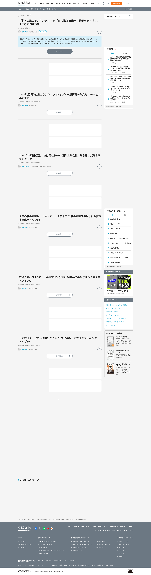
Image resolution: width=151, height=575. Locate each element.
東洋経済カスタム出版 (103, 544)
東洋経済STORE (43, 547)
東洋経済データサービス (78, 547)
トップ (35, 3)
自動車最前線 (114, 248)
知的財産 (54, 565)
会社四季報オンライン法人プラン (81, 544)
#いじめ (108, 308)
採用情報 (48, 561)
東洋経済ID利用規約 (84, 565)
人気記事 (110, 49)
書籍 (92, 3)
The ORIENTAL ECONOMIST (47, 541)
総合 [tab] (112, 53)
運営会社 (40, 561)
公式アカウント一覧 (60, 561)
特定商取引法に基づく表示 (68, 565)
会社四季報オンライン (45, 544)
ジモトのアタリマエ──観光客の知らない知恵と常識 (120, 257)
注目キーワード (111, 300)
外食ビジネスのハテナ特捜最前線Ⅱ (120, 243)
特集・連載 (50, 3)
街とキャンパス (115, 224)
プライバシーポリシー (43, 565)
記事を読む (59, 112)
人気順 (58, 3)
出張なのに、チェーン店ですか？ (120, 238)
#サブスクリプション (112, 315)
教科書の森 (99, 547)
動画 (63, 3)
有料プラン (120, 547)
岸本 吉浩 (25, 32)
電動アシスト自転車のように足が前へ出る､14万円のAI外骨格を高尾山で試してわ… (120, 78)
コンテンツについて (123, 544)
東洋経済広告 (100, 541)
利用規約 (119, 556)
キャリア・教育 (45, 9)
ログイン (128, 3)
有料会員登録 (116, 3)
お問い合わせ (109, 565)
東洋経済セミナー (76, 550)
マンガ (69, 3)
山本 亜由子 (25, 166)
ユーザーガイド (122, 553)
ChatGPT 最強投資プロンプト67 (123, 365)
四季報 (85, 3)
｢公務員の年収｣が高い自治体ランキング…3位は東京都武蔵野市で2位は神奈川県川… (120, 68)
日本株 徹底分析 (115, 262)
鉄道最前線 (113, 233)
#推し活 (108, 305)
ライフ (54, 9)
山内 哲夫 (25, 288)
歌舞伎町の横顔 (115, 219)
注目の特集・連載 (112, 272)
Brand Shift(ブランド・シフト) (123, 351)
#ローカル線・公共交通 (119, 305)
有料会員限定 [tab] (125, 53)
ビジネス (21, 9)
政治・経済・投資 (32, 9)
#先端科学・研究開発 (112, 311)
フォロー (42, 31)
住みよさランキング (116, 253)
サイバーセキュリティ (24, 544)
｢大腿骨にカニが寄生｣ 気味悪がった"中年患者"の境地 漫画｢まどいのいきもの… (120, 88)
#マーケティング (119, 322)
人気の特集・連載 (113, 211)
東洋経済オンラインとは (112, 16)
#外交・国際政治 (111, 325)
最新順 (42, 3)
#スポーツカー (116, 308)
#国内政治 (109, 322)
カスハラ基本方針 (97, 565)
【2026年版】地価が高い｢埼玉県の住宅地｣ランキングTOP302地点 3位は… (120, 97)
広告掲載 (71, 561)
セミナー (76, 3)
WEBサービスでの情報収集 (26, 565)
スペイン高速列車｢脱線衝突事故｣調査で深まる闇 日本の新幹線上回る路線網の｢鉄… (120, 58)
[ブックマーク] (99, 32)
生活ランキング (115, 229)
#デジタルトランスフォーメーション (117, 318)
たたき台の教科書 (121, 337)
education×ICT (22, 541)
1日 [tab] (113, 215)
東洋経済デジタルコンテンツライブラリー (51, 550)
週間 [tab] (125, 215)
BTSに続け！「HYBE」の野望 (117, 291)
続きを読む (59, 51)
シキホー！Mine (43, 553)
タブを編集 (129, 9)
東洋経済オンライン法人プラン (80, 541)
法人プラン (120, 550)
